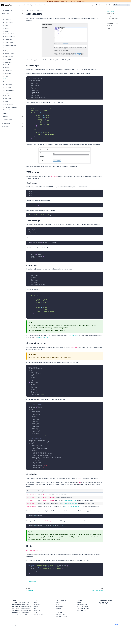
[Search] (121, 5)
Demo (79, 602)
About (35, 602)
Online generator (82, 604)
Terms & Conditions (37, 625)
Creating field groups (112, 23)
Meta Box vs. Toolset (61, 616)
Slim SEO (58, 602)
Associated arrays (113, 18)
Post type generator (83, 606)
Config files (110, 25)
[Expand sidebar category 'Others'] (22, 130)
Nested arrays (112, 20)
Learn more (81, 1)
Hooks (109, 28)
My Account (37, 604)
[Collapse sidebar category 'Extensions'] (22, 17)
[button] (12, 123)
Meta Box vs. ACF (60, 614)
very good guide (74, 335)
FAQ (35, 608)
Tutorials (46, 5)
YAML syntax (110, 13)
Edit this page (31, 581)
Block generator (81, 610)
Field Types (30, 5)
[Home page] (27, 10)
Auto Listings (59, 608)
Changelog (37, 610)
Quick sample (110, 11)
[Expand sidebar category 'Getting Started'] (22, 10)
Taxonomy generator (83, 608)
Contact (36, 612)
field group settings (43, 357)
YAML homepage (42, 337)
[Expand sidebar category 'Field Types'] (22, 13)
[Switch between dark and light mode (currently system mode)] (109, 5)
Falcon (57, 604)
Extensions (38, 5)
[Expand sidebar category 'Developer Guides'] (22, 120)
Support (94, 5)
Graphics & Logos (38, 614)
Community (103, 5)
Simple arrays (112, 16)
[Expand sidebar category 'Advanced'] (22, 116)
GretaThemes (59, 606)
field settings (55, 357)
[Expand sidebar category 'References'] (22, 126)
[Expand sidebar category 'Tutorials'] (22, 113)
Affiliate (36, 606)
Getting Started (20, 5)
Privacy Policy (28, 625)
